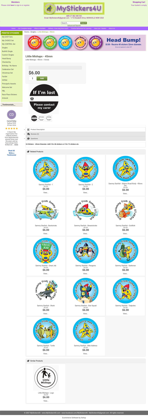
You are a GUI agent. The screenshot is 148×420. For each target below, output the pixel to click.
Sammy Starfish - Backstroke (46, 226)
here (12, 5)
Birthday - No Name (9, 66)
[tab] (85, 129)
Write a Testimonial (11, 154)
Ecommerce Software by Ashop (74, 418)
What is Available (39, 28)
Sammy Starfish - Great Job (45, 266)
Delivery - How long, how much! (58, 28)
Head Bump (6, 58)
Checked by (6, 62)
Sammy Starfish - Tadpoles (125, 306)
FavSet (4, 77)
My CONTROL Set (8, 44)
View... (45, 193)
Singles (5, 48)
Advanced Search (74, 26)
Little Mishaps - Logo (46, 393)
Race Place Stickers (9, 95)
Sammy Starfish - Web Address (85, 346)
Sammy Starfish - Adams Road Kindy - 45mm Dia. (125, 185)
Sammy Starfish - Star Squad (85, 306)
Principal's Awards (9, 84)
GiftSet (4, 80)
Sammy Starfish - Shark (46, 306)
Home (13, 28)
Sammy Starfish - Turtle (46, 346)
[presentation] (85, 129)
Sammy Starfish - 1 (46, 185)
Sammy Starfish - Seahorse (125, 266)
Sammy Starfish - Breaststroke (85, 226)
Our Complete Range (24, 28)
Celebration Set (8, 69)
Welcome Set (7, 87)
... (15, 145)
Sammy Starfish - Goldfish (125, 226)
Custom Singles (8, 55)
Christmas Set (7, 73)
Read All (11, 151)
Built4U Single (7, 51)
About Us (112, 28)
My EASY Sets (7, 37)
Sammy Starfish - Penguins (85, 266)
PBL (3, 91)
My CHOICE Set (8, 40)
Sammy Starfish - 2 (85, 185)
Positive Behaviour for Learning (81, 28)
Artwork (5, 98)
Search (83, 23)
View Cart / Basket (100, 28)
